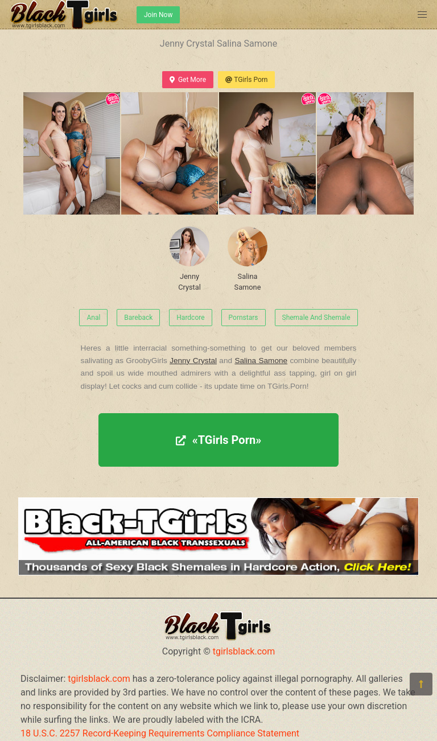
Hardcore (190, 318)
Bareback (138, 318)
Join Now (158, 15)
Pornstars (243, 318)
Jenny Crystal (189, 259)
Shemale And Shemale (316, 318)
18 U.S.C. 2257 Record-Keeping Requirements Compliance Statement (159, 733)
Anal (93, 318)
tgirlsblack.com (244, 651)
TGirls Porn (246, 80)
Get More (188, 80)
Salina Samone (247, 259)
